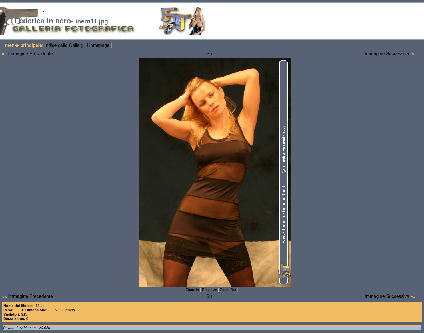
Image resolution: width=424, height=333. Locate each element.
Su (209, 53)
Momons (30, 328)
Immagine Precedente (30, 53)
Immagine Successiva (387, 53)
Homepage (98, 45)
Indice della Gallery (64, 45)
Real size (209, 290)
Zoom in (192, 290)
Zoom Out (228, 290)
